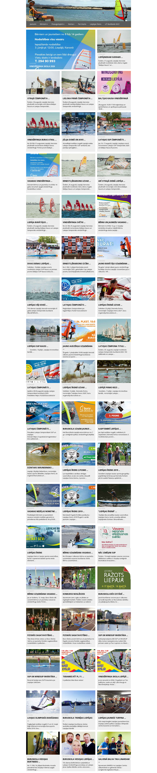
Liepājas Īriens (95, 24)
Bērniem (44, 24)
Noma (71, 24)
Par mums (82, 24)
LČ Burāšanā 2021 (112, 24)
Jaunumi (33, 24)
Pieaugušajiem (58, 24)
